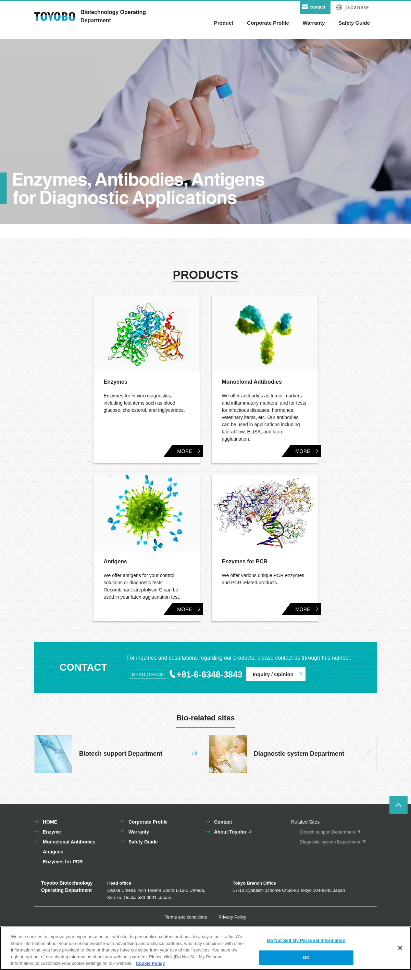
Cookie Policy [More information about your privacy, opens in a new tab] (150, 965)
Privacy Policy (232, 917)
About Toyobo (230, 832)
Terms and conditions (186, 917)
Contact (223, 822)
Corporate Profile (147, 822)
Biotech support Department (327, 832)
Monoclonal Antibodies (69, 842)
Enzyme (52, 832)
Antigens (53, 851)
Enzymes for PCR (63, 861)
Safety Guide (143, 842)
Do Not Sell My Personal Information (306, 942)
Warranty (138, 832)
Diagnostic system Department (330, 842)
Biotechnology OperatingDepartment (113, 16)
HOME (50, 822)
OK (306, 959)
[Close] (400, 949)
